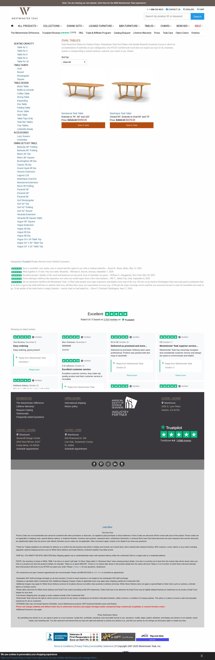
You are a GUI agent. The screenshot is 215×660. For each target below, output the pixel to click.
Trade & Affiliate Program (98, 33)
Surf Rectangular (25, 200)
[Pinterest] (101, 464)
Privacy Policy (82, 646)
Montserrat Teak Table (72, 113)
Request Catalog (24, 410)
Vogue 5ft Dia (23, 232)
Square (20, 79)
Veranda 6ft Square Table (29, 218)
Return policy (71, 406)
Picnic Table (23, 111)
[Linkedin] (115, 464)
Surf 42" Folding (25, 207)
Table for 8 (22, 58)
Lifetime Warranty (142, 33)
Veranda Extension (26, 214)
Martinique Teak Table (120, 113)
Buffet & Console (25, 90)
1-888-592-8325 (156, 9)
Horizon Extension (26, 171)
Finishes (196, 33)
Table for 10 (23, 61)
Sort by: (65, 57)
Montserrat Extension (27, 182)
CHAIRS (165, 25)
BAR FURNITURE (128, 25)
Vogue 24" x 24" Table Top (30, 246)
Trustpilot (26, 261)
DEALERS (190, 9)
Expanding (22, 100)
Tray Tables (23, 125)
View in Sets (83, 125)
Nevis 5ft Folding (25, 186)
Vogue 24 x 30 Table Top (29, 239)
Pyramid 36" (23, 189)
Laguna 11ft (23, 175)
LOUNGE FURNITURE (100, 25)
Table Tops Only (25, 118)
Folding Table (23, 107)
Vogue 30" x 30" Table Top (30, 243)
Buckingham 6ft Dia (26, 161)
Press (157, 33)
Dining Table (23, 97)
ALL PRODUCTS (27, 25)
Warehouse (181, 407)
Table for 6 (22, 54)
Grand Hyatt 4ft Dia (26, 168)
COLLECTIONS (51, 25)
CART (201, 9)
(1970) (73, 32)
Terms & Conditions (63, 646)
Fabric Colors (182, 33)
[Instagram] (108, 464)
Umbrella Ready (25, 129)
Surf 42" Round (24, 211)
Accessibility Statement (102, 646)
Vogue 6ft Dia (23, 235)
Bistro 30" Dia (24, 154)
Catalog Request (122, 33)
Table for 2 (22, 47)
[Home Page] (25, 13)
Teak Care (168, 33)
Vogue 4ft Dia (23, 228)
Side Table (22, 115)
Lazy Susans (23, 136)
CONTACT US (174, 9)
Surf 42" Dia (23, 203)
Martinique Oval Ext (26, 179)
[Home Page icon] (12, 25)
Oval (19, 68)
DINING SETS (74, 25)
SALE (198, 25)
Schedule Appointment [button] (27, 449)
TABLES (149, 25)
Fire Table (22, 104)
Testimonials (22, 413)
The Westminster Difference (25, 33)
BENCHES (182, 25)
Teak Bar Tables (25, 122)
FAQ (81, 33)
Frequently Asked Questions (30, 417)
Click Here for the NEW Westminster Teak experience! (122, 3)
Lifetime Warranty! (25, 406)
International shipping (75, 403)
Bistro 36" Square (25, 157)
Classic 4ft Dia (24, 164)
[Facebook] (94, 464)
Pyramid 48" (23, 193)
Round (20, 72)
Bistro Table (23, 86)
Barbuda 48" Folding (27, 147)
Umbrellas (22, 139)
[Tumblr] (122, 464)
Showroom (36, 440)
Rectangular (23, 75)
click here (97, 572)
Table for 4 (22, 51)
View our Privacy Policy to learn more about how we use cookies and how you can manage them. (49, 658)
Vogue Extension (25, 225)
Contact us (77, 567)
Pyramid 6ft (22, 196)
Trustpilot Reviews (51, 33)
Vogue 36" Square (26, 221)
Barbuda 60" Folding (27, 150)
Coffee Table (23, 93)
